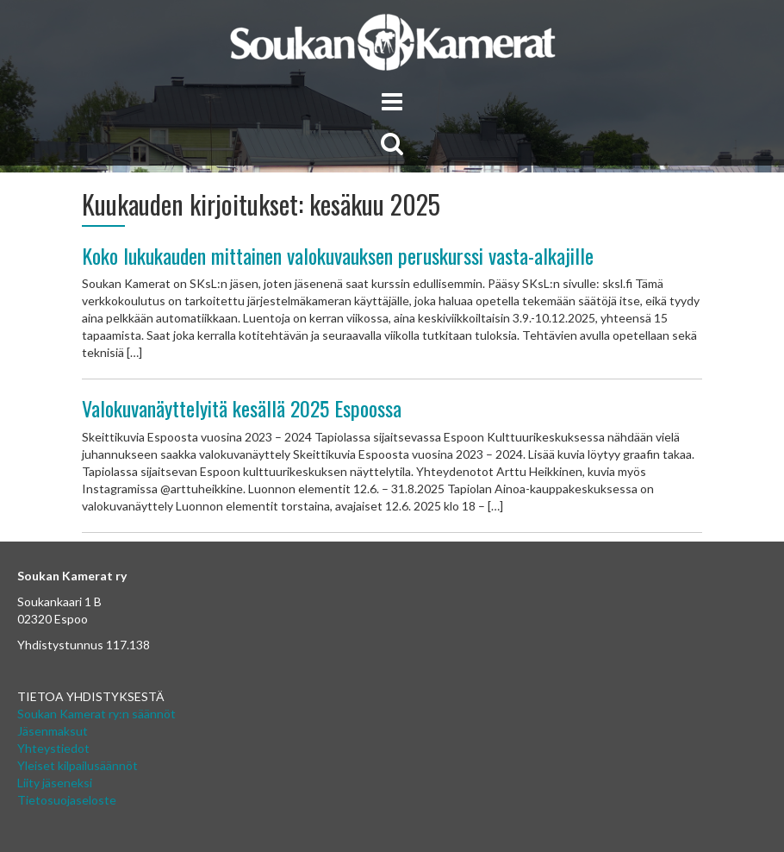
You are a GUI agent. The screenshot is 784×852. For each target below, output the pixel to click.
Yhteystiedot (53, 748)
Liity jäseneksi (54, 782)
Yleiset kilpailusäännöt (77, 765)
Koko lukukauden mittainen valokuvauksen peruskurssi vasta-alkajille (338, 255)
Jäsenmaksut (52, 731)
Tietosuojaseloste (66, 799)
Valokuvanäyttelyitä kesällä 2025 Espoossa (241, 407)
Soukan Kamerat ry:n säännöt (96, 713)
